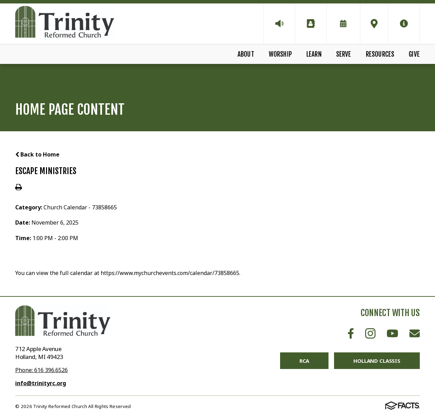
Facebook (351, 333)
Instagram (370, 333)
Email (414, 333)
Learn (314, 54)
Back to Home (37, 154)
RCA (304, 360)
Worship (280, 54)
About (246, 54)
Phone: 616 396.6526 (41, 370)
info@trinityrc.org (40, 383)
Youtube (392, 333)
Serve (343, 54)
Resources (380, 54)
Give (414, 54)
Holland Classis (376, 360)
